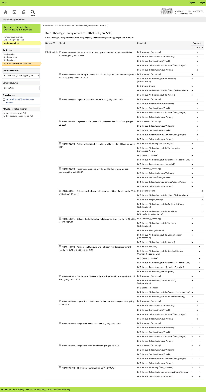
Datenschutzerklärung (35, 390)
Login (202, 3)
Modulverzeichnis (11, 43)
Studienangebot (10, 57)
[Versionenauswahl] (21, 75)
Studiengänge (9, 60)
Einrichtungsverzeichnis (14, 40)
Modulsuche (9, 54)
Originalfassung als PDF (16, 113)
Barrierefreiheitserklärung (59, 390)
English (192, 3)
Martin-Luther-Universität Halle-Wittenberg (182, 11)
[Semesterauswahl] (21, 88)
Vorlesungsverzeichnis (13, 37)
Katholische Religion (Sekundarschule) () (90, 26)
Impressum (6, 390)
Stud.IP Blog (18, 390)
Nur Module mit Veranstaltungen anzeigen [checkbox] (20, 100)
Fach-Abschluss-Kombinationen (17, 64)
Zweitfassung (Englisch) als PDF (19, 116)
